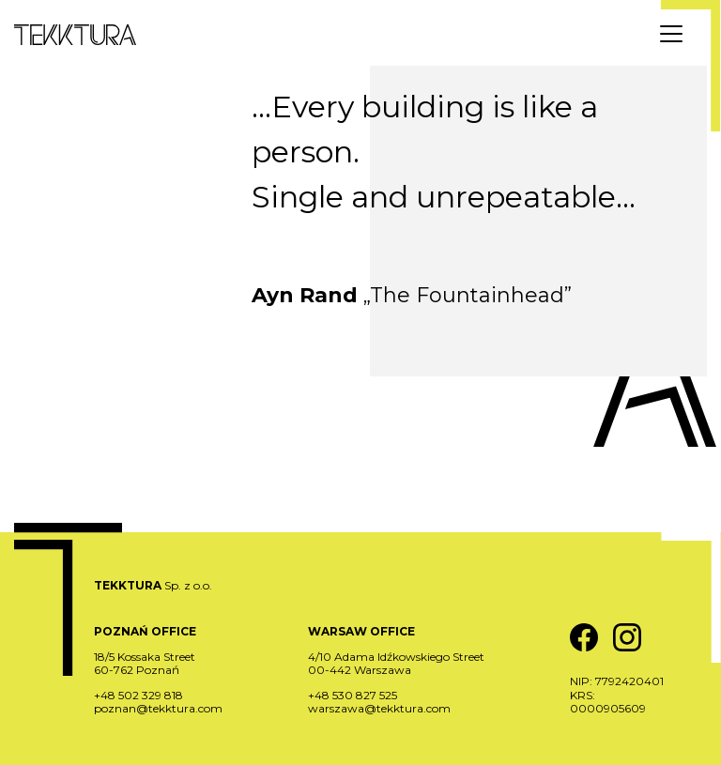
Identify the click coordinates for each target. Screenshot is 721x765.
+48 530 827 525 (352, 695)
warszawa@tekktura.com (379, 708)
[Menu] (671, 34)
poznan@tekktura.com (158, 708)
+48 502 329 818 (138, 695)
